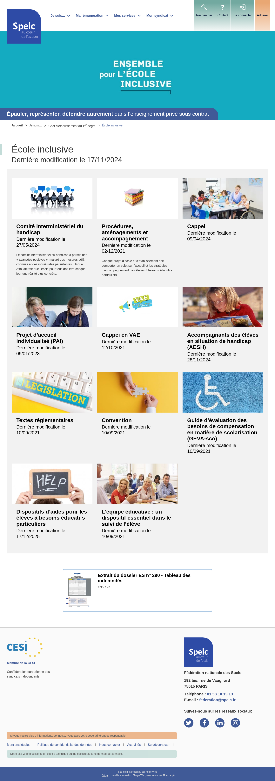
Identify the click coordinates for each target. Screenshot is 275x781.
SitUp (105, 775)
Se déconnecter (159, 744)
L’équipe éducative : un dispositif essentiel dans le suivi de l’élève (136, 518)
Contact (223, 15)
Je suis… (35, 125)
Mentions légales (18, 744)
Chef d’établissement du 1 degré (71, 126)
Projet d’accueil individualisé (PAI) (39, 338)
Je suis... (57, 16)
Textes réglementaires (44, 420)
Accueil (17, 125)
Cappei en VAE (121, 335)
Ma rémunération (89, 16)
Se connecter (242, 15)
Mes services (125, 16)
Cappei (196, 226)
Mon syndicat (157, 16)
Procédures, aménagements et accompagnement (125, 232)
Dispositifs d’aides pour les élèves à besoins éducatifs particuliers (51, 518)
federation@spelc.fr (217, 700)
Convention (117, 420)
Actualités (134, 744)
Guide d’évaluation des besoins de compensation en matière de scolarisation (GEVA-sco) (222, 429)
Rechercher (204, 15)
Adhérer (262, 15)
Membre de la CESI (21, 663)
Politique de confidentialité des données (64, 744)
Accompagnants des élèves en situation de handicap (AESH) (222, 341)
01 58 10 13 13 (220, 694)
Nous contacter (109, 744)
